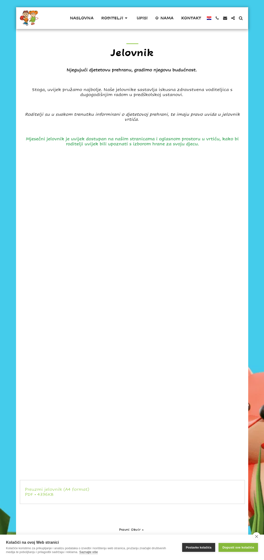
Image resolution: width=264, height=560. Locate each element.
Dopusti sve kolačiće (238, 547)
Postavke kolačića (199, 547)
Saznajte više (88, 552)
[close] (256, 536)
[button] (115, 18)
